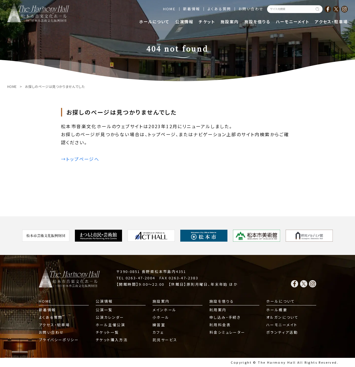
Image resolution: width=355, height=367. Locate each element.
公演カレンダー (110, 317)
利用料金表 (220, 324)
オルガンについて (282, 317)
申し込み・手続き (225, 317)
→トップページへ (80, 159)
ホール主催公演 (110, 324)
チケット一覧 (107, 332)
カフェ (158, 332)
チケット (207, 21)
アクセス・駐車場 (331, 21)
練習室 (159, 324)
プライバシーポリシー (59, 339)
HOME (169, 8)
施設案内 (229, 21)
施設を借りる (257, 21)
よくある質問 (219, 8)
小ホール (161, 317)
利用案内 (218, 309)
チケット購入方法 (112, 339)
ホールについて (154, 21)
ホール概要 (276, 309)
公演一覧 (104, 309)
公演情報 (184, 21)
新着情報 (191, 8)
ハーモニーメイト (292, 21)
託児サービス (165, 339)
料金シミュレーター (227, 332)
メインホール (164, 309)
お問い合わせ (251, 8)
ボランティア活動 (282, 332)
